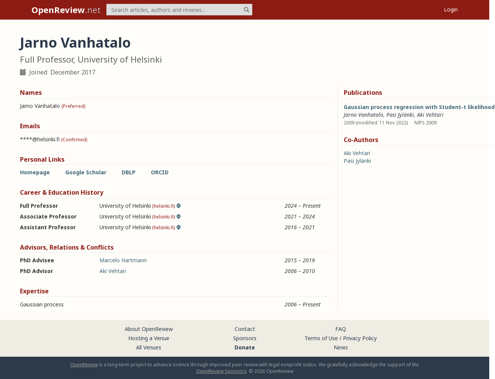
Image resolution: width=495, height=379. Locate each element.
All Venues (148, 347)
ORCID (160, 172)
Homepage (35, 172)
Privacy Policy (360, 338)
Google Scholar (85, 172)
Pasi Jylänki (400, 114)
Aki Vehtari (112, 271)
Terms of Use (321, 338)
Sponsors (245, 338)
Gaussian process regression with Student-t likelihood (419, 107)
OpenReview (84, 364)
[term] (179, 9)
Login (451, 9)
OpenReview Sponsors (221, 371)
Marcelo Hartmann (123, 260)
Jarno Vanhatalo (363, 114)
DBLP (129, 172)
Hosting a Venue (148, 338)
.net (66, 9)
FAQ (340, 329)
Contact (245, 329)
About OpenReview (149, 329)
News (341, 347)
